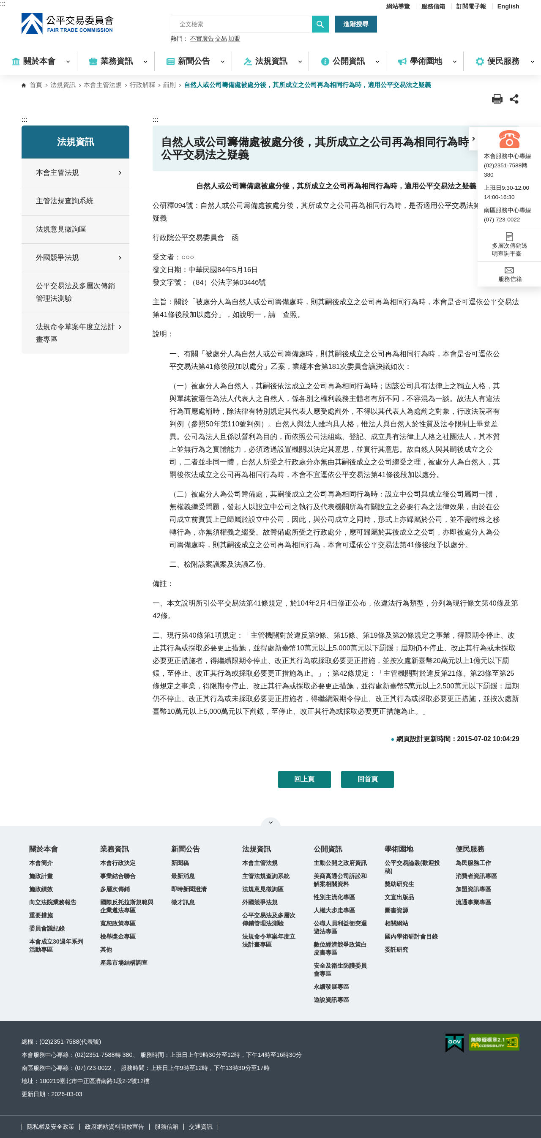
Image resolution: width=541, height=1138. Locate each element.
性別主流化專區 (334, 897)
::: (2, 3)
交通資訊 (201, 1127)
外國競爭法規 (260, 902)
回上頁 (304, 779)
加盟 (234, 39)
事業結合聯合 (118, 876)
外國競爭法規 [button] (79, 258)
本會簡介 (41, 863)
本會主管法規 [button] (79, 173)
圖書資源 (396, 910)
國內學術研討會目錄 (411, 936)
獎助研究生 (399, 884)
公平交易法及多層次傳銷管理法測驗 (75, 292)
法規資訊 (63, 84)
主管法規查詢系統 (64, 201)
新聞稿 (180, 863)
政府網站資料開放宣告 (114, 1127)
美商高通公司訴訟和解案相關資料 (340, 880)
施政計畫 (41, 876)
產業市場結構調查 (124, 962)
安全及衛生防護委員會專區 (340, 969)
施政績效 (41, 889)
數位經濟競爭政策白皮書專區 (340, 948)
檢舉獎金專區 (118, 936)
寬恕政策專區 (118, 923)
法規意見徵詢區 (61, 229)
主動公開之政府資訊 (340, 863)
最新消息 (183, 876)
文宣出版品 (399, 897)
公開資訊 (328, 849)
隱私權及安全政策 (50, 1127)
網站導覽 (398, 6)
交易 (221, 39)
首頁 (36, 84)
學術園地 (399, 849)
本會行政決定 (118, 863)
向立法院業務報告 (53, 902)
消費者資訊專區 (476, 876)
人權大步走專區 (334, 910)
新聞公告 (185, 849)
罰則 (169, 84)
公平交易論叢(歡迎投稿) (412, 867)
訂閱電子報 (471, 6)
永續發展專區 (331, 986)
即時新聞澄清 (189, 889)
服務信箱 (433, 6)
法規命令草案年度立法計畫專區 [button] (79, 333)
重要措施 (41, 915)
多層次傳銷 (115, 889)
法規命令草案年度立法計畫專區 (268, 940)
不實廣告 (202, 39)
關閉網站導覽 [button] (271, 822)
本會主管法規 (103, 84)
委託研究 (396, 949)
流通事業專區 (473, 902)
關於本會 (43, 849)
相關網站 (396, 923)
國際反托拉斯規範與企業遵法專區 (126, 906)
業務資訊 (114, 849)
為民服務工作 (473, 863)
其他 (106, 949)
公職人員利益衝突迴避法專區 (340, 927)
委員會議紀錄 (47, 928)
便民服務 (470, 849)
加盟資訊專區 (473, 889)
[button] (473, 138)
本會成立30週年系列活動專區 (56, 945)
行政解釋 (142, 84)
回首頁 (368, 779)
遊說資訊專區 (331, 999)
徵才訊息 (183, 902)
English (508, 6)
